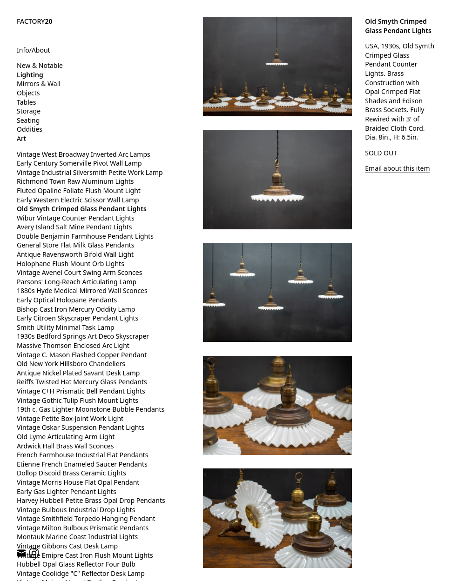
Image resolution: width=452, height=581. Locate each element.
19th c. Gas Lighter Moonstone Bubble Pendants (90, 409)
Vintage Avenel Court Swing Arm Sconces (79, 272)
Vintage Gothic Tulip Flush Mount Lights (77, 400)
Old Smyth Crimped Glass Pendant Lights (82, 208)
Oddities (29, 129)
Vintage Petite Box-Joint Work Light (70, 418)
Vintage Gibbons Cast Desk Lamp (67, 545)
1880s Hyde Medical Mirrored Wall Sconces (82, 290)
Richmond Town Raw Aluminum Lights (75, 181)
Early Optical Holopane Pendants (67, 299)
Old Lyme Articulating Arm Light (66, 436)
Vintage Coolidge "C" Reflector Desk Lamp (81, 573)
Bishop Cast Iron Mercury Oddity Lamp (76, 309)
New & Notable (40, 65)
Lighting (30, 74)
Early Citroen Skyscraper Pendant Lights (77, 318)
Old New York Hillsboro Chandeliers (71, 363)
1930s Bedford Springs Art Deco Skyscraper (83, 336)
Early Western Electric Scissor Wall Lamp (78, 199)
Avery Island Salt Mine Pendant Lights (74, 226)
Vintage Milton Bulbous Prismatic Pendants (82, 527)
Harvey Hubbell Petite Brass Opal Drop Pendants (91, 500)
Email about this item (397, 168)
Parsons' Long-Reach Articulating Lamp (76, 281)
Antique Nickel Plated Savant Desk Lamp (78, 372)
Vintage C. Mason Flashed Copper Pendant (82, 354)
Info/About (33, 50)
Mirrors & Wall (39, 83)
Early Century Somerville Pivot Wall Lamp (79, 163)
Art (21, 138)
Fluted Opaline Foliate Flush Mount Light (79, 190)
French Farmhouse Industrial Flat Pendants (82, 454)
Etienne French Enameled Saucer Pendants (82, 464)
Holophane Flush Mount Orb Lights (70, 263)
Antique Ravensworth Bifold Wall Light (75, 254)
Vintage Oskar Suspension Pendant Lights (80, 427)
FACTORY (35, 21)
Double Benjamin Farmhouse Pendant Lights (85, 236)
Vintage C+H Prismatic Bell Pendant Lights (81, 391)
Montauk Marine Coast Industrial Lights (77, 536)
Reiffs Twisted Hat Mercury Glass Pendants (82, 381)
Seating (28, 120)
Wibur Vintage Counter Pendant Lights (76, 218)
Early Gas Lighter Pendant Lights (66, 491)
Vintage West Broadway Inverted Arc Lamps (83, 154)
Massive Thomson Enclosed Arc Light (73, 345)
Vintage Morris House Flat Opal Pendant (78, 482)
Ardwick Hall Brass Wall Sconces (65, 445)
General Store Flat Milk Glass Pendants (76, 244)
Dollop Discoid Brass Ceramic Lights (71, 472)
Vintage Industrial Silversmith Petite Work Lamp (90, 172)
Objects (28, 92)
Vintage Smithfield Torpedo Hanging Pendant (86, 518)
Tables (26, 102)
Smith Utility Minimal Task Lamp (66, 327)
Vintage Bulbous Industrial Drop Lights (76, 509)
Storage (28, 111)
